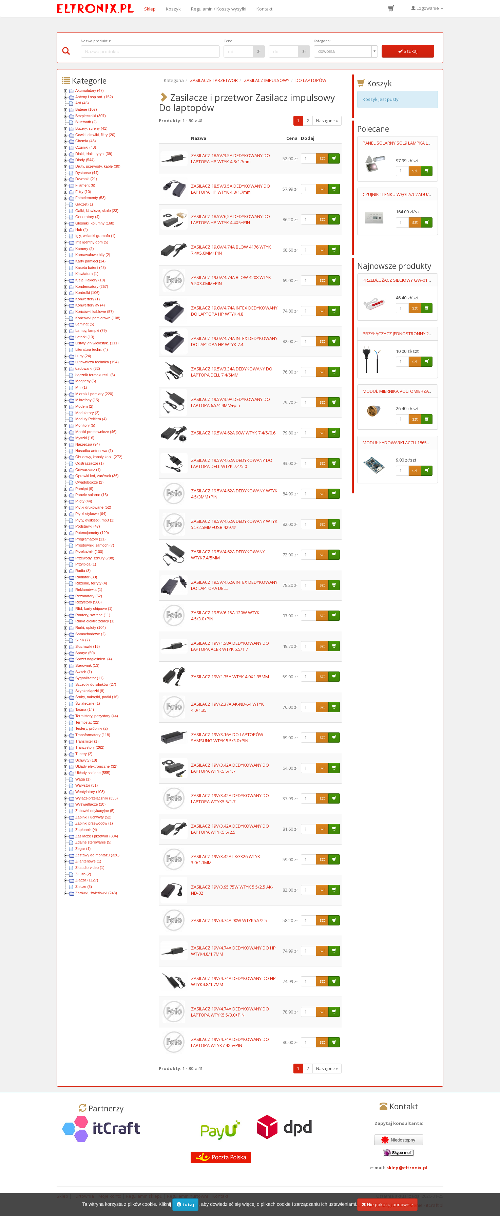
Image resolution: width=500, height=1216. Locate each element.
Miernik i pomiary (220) (94, 394)
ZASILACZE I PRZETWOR (214, 80)
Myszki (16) (84, 438)
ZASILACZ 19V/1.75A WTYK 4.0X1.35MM (230, 677)
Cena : (229, 41)
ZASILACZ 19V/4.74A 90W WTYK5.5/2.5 (229, 920)
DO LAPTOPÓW (310, 80)
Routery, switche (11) (92, 615)
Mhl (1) (81, 387)
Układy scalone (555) (92, 773)
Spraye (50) (85, 653)
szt (322, 158)
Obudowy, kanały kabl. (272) (98, 457)
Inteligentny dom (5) (91, 242)
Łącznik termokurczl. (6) (95, 375)
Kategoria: (322, 41)
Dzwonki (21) (86, 179)
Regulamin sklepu (144, 1196)
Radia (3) (83, 571)
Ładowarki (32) (87, 368)
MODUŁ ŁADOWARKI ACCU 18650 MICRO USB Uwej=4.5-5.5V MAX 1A (431, 443)
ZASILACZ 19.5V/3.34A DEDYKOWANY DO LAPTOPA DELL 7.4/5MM (231, 372)
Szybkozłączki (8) (89, 691)
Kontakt (264, 9)
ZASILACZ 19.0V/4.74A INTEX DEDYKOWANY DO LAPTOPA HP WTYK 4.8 (234, 311)
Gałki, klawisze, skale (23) (96, 211)
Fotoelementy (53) (90, 198)
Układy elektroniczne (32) (96, 766)
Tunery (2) (83, 754)
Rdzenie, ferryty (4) (91, 583)
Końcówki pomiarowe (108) (97, 318)
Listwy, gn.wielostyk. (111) (97, 343)
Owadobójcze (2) (89, 482)
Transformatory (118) (92, 735)
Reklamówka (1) (88, 590)
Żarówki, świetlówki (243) (96, 893)
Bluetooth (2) (86, 122)
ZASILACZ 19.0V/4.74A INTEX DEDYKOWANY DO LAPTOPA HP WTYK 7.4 (234, 341)
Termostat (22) (87, 722)
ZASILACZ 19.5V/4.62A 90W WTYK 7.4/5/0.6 (233, 433)
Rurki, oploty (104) (90, 627)
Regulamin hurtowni (187, 1196)
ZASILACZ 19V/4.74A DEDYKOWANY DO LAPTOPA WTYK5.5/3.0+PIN (230, 1012)
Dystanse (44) (86, 173)
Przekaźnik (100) (89, 552)
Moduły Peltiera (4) (91, 419)
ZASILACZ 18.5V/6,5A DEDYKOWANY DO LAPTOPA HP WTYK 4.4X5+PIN (230, 219)
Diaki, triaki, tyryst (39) (93, 154)
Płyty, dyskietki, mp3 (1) (94, 520)
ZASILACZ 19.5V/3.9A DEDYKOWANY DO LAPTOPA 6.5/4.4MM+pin (230, 402)
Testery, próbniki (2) (91, 728)
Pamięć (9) (84, 489)
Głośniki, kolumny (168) (94, 223)
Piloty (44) (83, 501)
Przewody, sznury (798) (94, 558)
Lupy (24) (83, 356)
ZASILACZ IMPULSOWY (266, 80)
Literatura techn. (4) (91, 349)
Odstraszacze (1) (89, 463)
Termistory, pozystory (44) (96, 716)
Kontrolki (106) (87, 293)
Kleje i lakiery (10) (90, 280)
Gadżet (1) (84, 204)
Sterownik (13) (87, 665)
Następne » (327, 121)
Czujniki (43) (85, 147)
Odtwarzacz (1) (88, 470)
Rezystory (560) (88, 602)
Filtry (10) (83, 192)
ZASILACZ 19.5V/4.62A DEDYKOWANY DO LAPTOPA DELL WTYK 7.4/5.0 (231, 463)
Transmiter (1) (87, 741)
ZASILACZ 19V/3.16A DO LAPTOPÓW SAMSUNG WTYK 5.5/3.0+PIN (227, 737)
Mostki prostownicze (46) (96, 432)
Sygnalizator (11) (89, 678)
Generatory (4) (87, 217)
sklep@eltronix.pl (406, 1168)
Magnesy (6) (85, 381)
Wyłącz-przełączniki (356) (96, 798)
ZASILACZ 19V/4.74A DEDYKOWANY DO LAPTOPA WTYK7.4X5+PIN (230, 1042)
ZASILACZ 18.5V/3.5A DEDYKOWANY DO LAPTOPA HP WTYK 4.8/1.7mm (230, 158)
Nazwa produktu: (96, 41)
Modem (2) (84, 406)
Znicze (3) (83, 886)
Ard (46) (82, 103)
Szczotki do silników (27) (95, 684)
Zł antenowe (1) (88, 861)
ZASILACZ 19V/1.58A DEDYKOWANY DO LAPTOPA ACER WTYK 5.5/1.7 (230, 646)
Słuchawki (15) (87, 646)
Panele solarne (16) (91, 495)
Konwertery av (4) (90, 305)
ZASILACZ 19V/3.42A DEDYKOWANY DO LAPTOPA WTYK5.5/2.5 (230, 829)
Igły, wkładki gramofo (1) (95, 236)
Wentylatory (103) (90, 792)
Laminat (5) (84, 324)
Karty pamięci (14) (90, 261)
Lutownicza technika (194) (97, 362)
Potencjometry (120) (92, 533)
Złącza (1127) (86, 880)
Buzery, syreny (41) (91, 128)
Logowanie (427, 8)
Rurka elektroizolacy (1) (95, 621)
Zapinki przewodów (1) (94, 823)
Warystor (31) (86, 785)
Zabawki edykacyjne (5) (95, 811)
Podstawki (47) (87, 526)
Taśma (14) (84, 709)
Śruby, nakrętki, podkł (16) (97, 697)
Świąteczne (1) (87, 703)
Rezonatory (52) (88, 596)
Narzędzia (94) (87, 444)
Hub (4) (81, 230)
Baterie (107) (86, 109)
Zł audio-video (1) (89, 868)
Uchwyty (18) (86, 760)
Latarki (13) (84, 337)
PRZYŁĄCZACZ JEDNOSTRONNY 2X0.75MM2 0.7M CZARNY (420, 333)
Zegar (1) (83, 849)
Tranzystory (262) (89, 747)
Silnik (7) (82, 640)
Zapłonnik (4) (86, 830)
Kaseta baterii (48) (90, 267)
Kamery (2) (84, 249)
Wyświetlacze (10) (90, 804)
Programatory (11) (90, 539)
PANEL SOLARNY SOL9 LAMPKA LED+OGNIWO (408, 143)
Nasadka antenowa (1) (94, 451)
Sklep (150, 9)
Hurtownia (83, 1196)
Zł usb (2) (83, 874)
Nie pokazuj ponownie (387, 1209)
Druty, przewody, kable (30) (97, 166)
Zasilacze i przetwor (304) (96, 836)
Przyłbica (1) (85, 564)
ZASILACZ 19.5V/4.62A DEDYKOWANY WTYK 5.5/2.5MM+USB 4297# (234, 524)
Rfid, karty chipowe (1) (93, 608)
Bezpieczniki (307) (90, 116)
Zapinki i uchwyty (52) (93, 817)
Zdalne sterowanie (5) (93, 842)
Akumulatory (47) (89, 90)
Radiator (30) (86, 577)
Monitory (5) (85, 425)
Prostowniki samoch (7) (94, 545)
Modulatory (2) (87, 413)
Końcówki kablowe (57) (94, 312)
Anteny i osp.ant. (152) (94, 97)
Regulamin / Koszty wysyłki (218, 9)
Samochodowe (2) (90, 634)
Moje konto (109, 1196)
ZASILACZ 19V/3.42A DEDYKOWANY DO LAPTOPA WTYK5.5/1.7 (230, 768)
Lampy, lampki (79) (91, 330)
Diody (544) (85, 160)
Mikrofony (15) (87, 400)
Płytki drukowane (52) (93, 507)
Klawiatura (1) (86, 274)
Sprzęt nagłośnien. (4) (93, 659)
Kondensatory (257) (91, 286)
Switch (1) (83, 672)
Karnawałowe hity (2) (92, 255)
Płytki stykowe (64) (91, 514)
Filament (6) (85, 185)
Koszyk (173, 9)
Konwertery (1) (87, 299)
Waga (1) (83, 779)
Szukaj (408, 51)
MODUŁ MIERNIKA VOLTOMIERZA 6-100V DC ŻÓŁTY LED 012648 (425, 391)
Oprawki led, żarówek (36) (97, 476)
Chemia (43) (85, 141)
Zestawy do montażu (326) (97, 855)
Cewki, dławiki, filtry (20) (95, 135)
